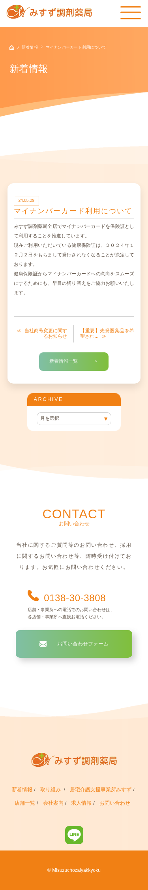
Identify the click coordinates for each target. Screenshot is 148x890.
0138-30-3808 (75, 598)
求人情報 (81, 803)
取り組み (51, 789)
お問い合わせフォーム (83, 644)
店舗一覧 (25, 803)
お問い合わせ (114, 803)
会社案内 (53, 803)
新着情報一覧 (63, 361)
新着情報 (22, 789)
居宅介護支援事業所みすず (100, 789)
